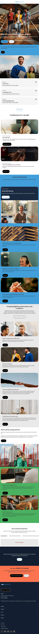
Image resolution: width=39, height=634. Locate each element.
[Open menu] (2, 2)
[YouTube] (5, 631)
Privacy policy (3, 624)
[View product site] (6, 144)
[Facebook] (14, 631)
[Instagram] (11, 631)
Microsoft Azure (4, 535)
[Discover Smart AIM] (6, 197)
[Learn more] (6, 171)
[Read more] (19, 559)
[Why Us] (3, 52)
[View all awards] (19, 109)
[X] (2, 631)
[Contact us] (11, 41)
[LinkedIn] (8, 631)
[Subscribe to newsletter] (5, 589)
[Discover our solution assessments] (16, 575)
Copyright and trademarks (4, 628)
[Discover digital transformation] (19, 316)
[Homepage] (19, 2)
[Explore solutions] (4, 41)
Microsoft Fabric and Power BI (15, 535)
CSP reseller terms (3, 626)
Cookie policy (3, 622)
